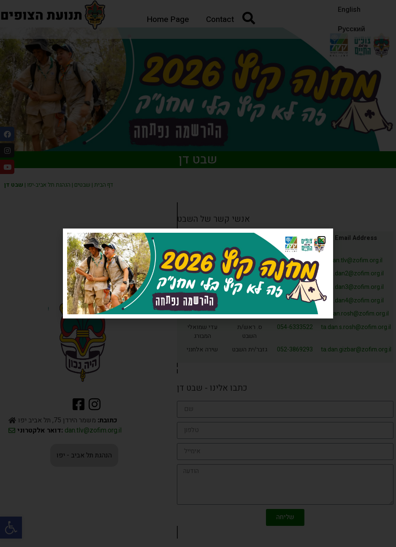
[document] (198, 273)
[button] (321, 240)
